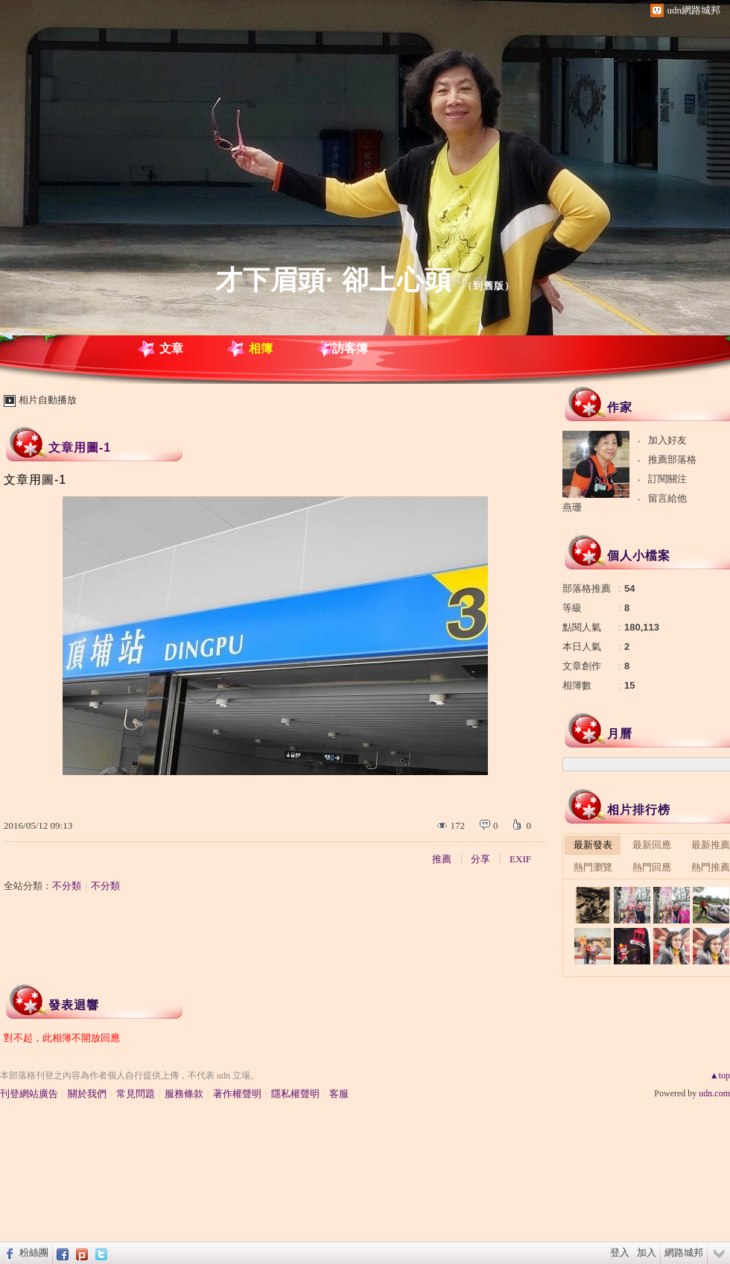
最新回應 (651, 844)
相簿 (261, 348)
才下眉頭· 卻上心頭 (333, 280)
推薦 (441, 859)
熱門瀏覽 (593, 867)
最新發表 (593, 844)
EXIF (520, 859)
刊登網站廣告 (29, 1093)
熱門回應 (651, 867)
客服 (339, 1093)
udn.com (714, 1093)
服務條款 (184, 1093)
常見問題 (135, 1093)
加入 (646, 1252)
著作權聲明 (237, 1093)
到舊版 (488, 285)
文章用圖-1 (79, 447)
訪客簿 (350, 348)
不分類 (66, 885)
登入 (619, 1252)
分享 (480, 859)
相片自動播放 (48, 399)
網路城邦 (683, 1252)
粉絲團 (33, 1252)
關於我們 (87, 1093)
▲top (720, 1075)
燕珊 (578, 507)
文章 (171, 348)
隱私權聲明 (295, 1093)
